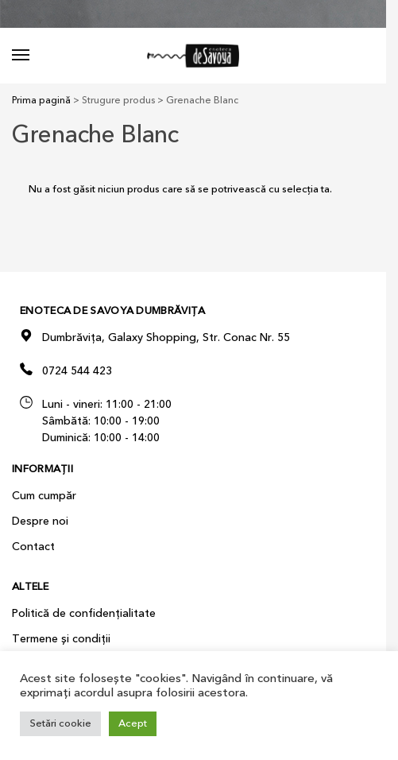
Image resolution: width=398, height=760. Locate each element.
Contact (33, 546)
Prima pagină (41, 100)
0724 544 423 (77, 370)
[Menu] (36, 56)
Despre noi (40, 521)
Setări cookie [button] (60, 723)
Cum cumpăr (44, 495)
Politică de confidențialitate (84, 613)
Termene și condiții (61, 638)
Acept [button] (132, 723)
